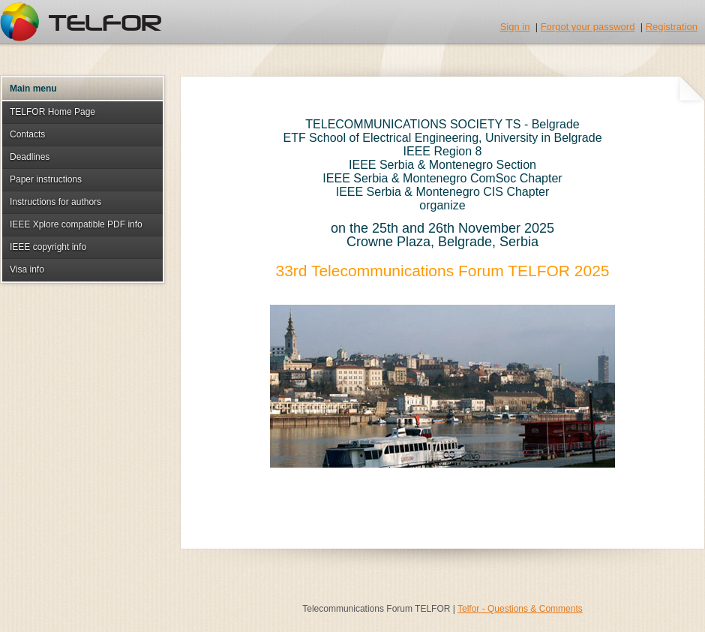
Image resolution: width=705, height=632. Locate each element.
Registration (672, 26)
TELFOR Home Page (52, 112)
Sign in (515, 26)
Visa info (27, 269)
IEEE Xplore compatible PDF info (76, 224)
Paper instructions (46, 179)
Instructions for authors (55, 202)
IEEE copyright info (48, 247)
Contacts (27, 134)
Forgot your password (588, 26)
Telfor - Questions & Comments (520, 608)
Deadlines (30, 157)
